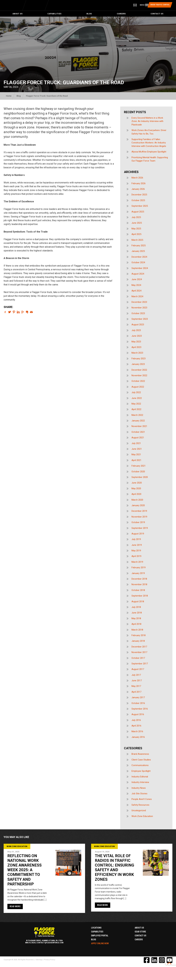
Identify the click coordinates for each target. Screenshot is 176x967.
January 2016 (138, 737)
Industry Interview (140, 782)
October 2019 (138, 522)
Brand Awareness (140, 754)
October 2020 (138, 471)
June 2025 (137, 223)
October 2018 (138, 590)
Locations (96, 928)
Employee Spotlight (141, 771)
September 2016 (140, 708)
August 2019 (138, 533)
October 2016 (138, 703)
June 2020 (137, 482)
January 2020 (138, 505)
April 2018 (136, 624)
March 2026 (137, 177)
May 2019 (136, 550)
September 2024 (140, 268)
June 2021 (137, 449)
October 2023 (138, 313)
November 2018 (139, 584)
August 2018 (138, 601)
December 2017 (139, 646)
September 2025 (140, 206)
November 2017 (139, 652)
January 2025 (138, 251)
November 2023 (139, 307)
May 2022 (136, 403)
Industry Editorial (140, 776)
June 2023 (137, 336)
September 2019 (140, 528)
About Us (18, 14)
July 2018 (136, 607)
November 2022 (139, 375)
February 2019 (139, 567)
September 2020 (140, 477)
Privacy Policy (49, 960)
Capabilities (55, 14)
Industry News (139, 788)
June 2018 (137, 612)
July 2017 (136, 675)
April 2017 (136, 691)
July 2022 (136, 392)
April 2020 (136, 494)
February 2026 (139, 183)
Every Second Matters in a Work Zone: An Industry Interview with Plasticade (147, 121)
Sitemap (39, 960)
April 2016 (136, 725)
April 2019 (136, 556)
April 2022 (136, 409)
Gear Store (140, 931)
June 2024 (137, 279)
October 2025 (138, 200)
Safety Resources (140, 805)
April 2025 (136, 234)
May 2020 (136, 488)
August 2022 (138, 386)
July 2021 (136, 443)
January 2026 (138, 189)
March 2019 (137, 562)
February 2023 (139, 358)
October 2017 (138, 658)
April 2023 (136, 347)
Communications (140, 765)
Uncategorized (139, 810)
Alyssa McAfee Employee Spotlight (149, 151)
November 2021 (139, 426)
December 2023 (139, 302)
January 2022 (138, 420)
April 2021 (136, 460)
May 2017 (136, 686)
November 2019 (139, 516)
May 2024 (136, 285)
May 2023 (136, 341)
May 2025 (136, 228)
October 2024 (138, 262)
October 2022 (138, 381)
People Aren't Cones (142, 799)
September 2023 (140, 319)
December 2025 (139, 194)
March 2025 (137, 240)
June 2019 (137, 545)
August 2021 (138, 437)
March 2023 (137, 352)
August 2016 (138, 714)
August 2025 (138, 211)
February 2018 (139, 635)
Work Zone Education (142, 816)
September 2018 (140, 595)
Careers (121, 14)
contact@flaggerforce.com (50, 943)
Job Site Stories (139, 793)
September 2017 (140, 663)
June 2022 (137, 398)
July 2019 (136, 539)
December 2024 (139, 256)
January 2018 (138, 641)
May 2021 (136, 454)
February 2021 (139, 465)
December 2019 (139, 511)
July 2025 (136, 217)
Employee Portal (99, 935)
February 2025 (139, 245)
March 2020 (137, 499)
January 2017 (138, 697)
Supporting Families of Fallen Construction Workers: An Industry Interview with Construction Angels (149, 142)
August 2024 (138, 273)
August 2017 (138, 669)
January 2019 (138, 573)
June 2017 (137, 680)
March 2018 (137, 629)
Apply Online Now (100, 943)
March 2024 (137, 296)
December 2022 (139, 370)
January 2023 (138, 364)
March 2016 (137, 731)
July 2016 (136, 720)
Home (8, 96)
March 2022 (137, 415)
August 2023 (138, 324)
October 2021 (138, 432)
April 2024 (136, 290)
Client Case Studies (141, 759)
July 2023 (136, 330)
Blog (89, 14)
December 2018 (139, 578)
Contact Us (157, 14)
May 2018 (136, 618)
